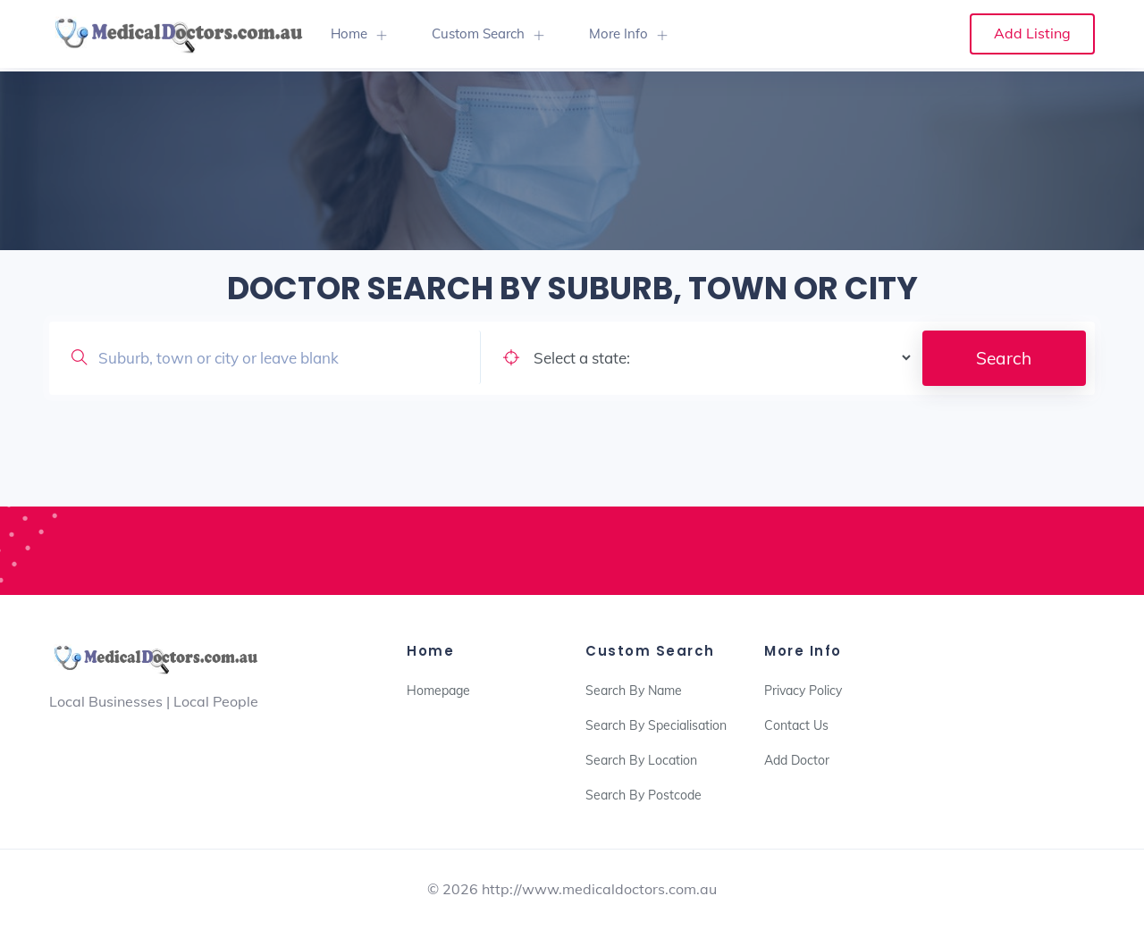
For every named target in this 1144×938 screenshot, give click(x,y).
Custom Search (478, 33)
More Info (618, 33)
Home (349, 33)
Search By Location (641, 760)
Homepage (438, 691)
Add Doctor (796, 760)
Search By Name (633, 691)
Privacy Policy (803, 691)
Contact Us (796, 725)
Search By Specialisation (656, 725)
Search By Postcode (643, 795)
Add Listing (1032, 33)
